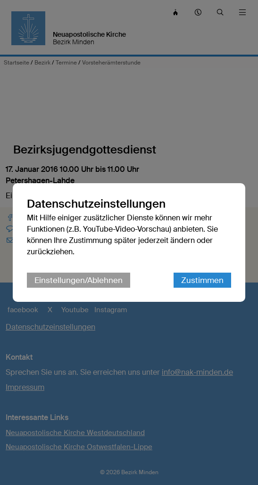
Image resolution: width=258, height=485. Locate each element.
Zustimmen (202, 280)
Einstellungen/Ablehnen (78, 280)
